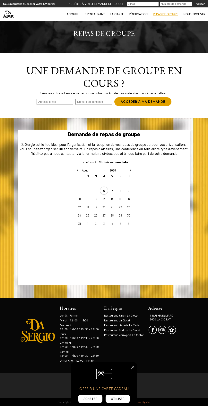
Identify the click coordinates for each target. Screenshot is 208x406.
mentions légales (140, 402)
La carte (117, 14)
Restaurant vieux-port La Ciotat (124, 335)
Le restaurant (94, 14)
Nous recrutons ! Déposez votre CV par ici (29, 3)
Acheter (90, 399)
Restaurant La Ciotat (117, 320)
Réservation (138, 14)
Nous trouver (194, 14)
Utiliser (118, 399)
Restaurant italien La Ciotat (121, 315)
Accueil (72, 14)
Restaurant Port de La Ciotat (122, 330)
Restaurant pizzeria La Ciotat (122, 325)
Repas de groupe (165, 14)
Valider (200, 3)
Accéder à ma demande (142, 101)
